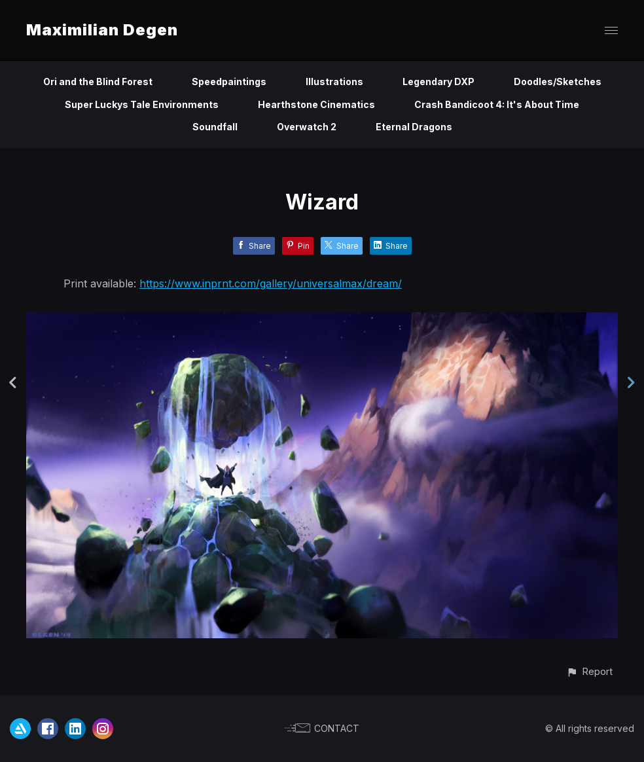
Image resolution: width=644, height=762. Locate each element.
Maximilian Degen (102, 29)
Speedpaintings (229, 81)
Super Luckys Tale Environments (142, 104)
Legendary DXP (438, 81)
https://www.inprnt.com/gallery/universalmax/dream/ (270, 283)
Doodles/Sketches (557, 81)
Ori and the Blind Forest (97, 81)
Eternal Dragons (414, 126)
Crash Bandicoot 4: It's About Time (496, 104)
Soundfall (215, 126)
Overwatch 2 (306, 126)
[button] (589, 671)
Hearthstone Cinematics (316, 104)
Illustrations (334, 81)
